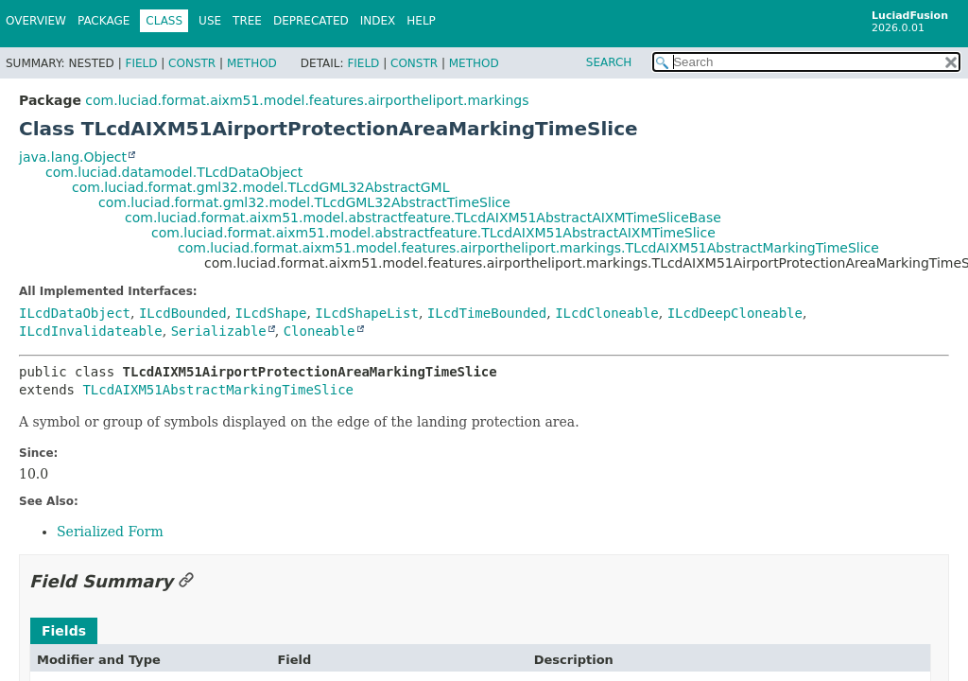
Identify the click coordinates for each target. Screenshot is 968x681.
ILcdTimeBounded (486, 313)
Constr (192, 63)
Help (421, 20)
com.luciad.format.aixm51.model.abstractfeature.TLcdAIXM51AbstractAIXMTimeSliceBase (423, 217)
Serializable (219, 331)
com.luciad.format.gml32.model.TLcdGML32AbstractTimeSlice (304, 202)
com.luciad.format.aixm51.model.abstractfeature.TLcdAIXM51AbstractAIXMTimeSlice (433, 232)
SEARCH (609, 62)
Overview (36, 20)
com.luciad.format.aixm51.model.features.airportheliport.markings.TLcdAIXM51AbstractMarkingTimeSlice (528, 247)
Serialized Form (110, 531)
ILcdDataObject (74, 313)
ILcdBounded (183, 313)
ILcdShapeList (367, 313)
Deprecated (311, 20)
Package (104, 20)
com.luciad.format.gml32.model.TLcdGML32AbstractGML (260, 187)
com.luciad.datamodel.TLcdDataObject (173, 172)
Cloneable (319, 331)
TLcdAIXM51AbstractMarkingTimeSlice (218, 389)
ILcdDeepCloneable (735, 313)
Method (252, 63)
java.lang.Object (73, 157)
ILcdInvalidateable (91, 331)
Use (210, 20)
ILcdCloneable (607, 313)
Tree (247, 20)
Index (378, 20)
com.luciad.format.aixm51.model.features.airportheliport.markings (306, 100)
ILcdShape (271, 313)
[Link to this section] (186, 581)
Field (141, 63)
